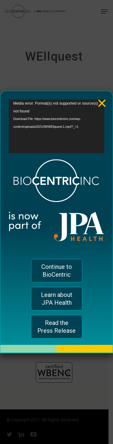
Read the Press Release (56, 326)
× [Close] (102, 98)
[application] (56, 126)
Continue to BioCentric (56, 270)
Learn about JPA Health (56, 298)
